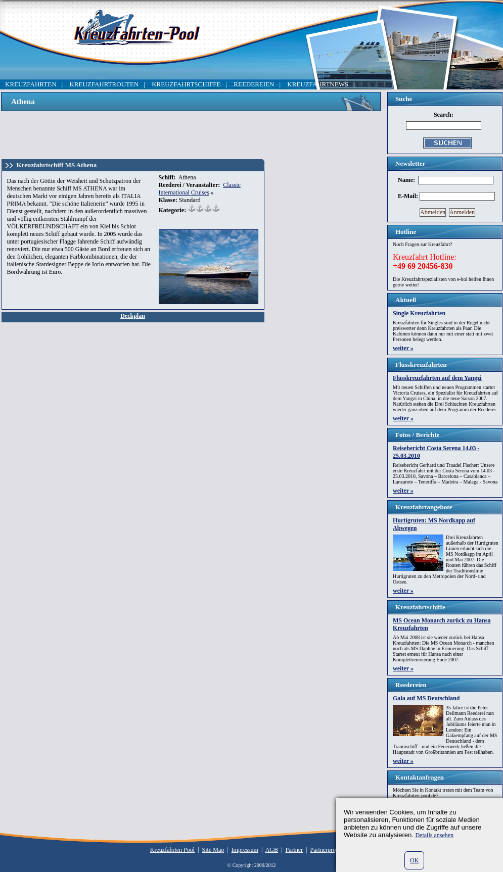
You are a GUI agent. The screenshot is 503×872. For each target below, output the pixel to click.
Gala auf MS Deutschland (426, 698)
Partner (294, 849)
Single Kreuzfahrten (419, 313)
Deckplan (132, 315)
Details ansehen (434, 835)
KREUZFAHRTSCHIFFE (186, 84)
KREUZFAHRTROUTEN (104, 84)
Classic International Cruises (200, 188)
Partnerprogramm (331, 849)
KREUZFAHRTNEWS (317, 84)
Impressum (245, 849)
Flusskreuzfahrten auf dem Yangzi (437, 377)
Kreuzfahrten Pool (172, 849)
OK (414, 860)
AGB (271, 849)
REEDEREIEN (254, 84)
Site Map (213, 849)
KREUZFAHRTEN (31, 84)
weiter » (403, 348)
